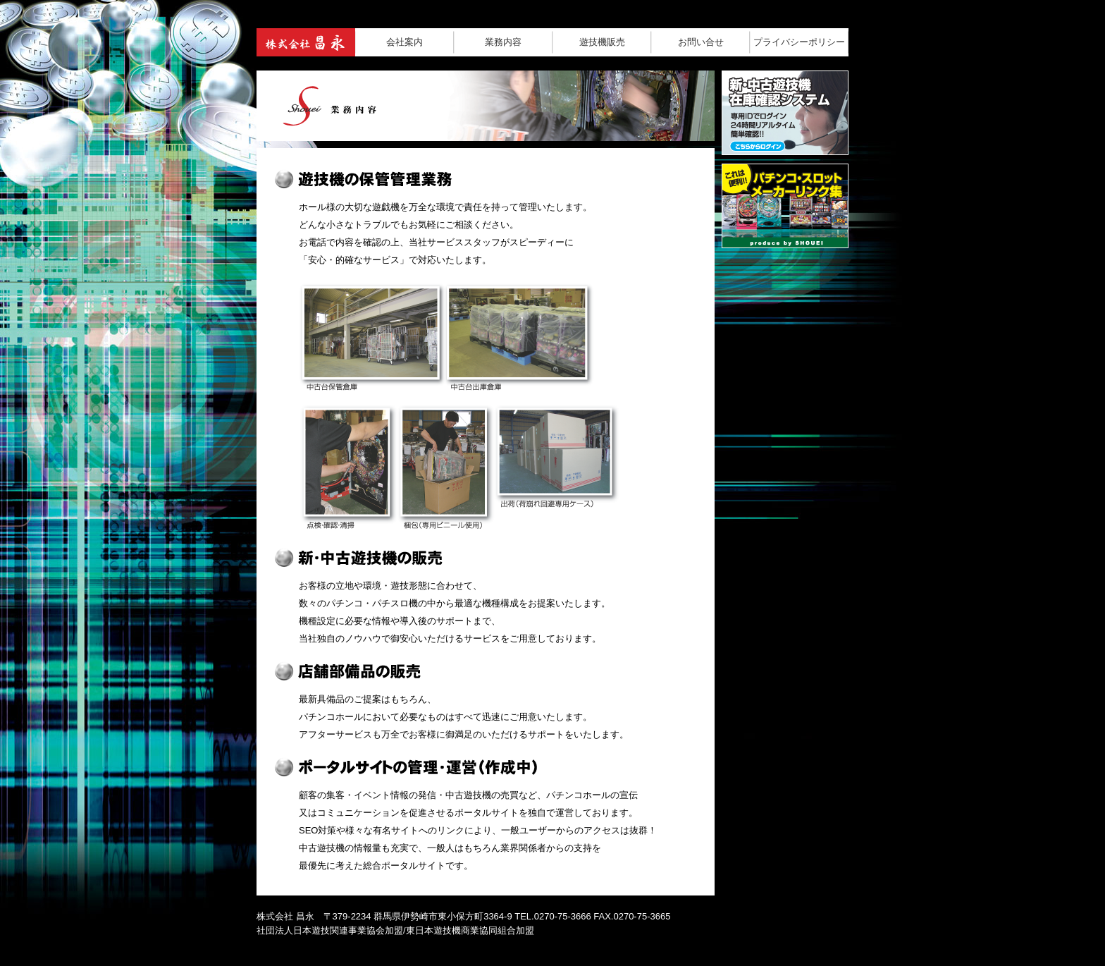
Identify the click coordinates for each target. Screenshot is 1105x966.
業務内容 (503, 42)
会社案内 (404, 42)
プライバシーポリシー (799, 42)
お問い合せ (701, 42)
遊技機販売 (602, 42)
